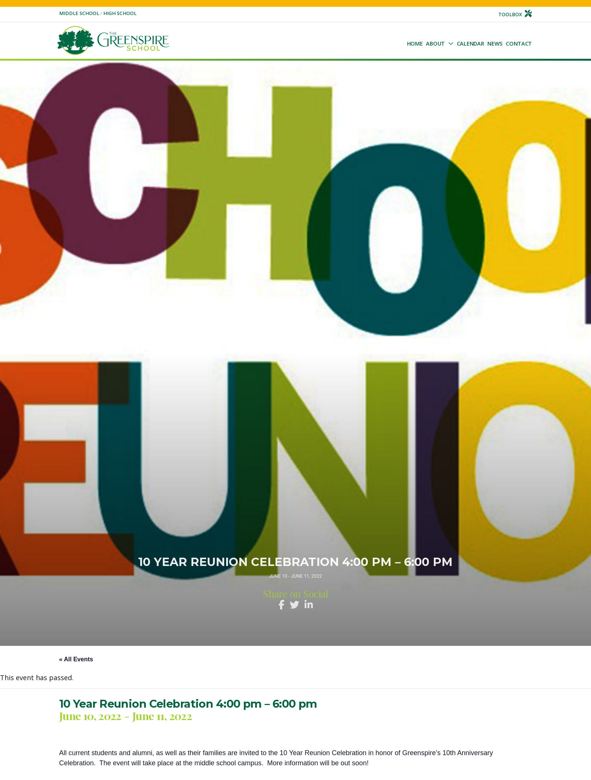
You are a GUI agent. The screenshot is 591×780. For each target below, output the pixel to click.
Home (415, 43)
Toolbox (515, 14)
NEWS (494, 43)
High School (119, 13)
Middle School (79, 13)
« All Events (76, 659)
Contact (519, 43)
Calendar (470, 43)
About (435, 43)
